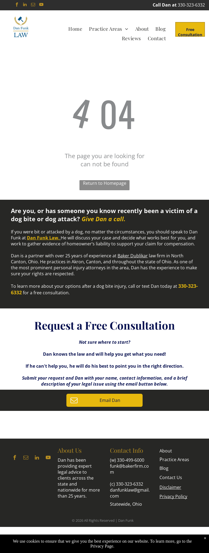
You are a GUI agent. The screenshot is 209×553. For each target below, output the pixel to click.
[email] (33, 5)
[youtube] (41, 5)
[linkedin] (25, 5)
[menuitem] (76, 28)
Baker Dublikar (133, 256)
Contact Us (170, 477)
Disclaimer (170, 487)
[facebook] (17, 5)
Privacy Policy (173, 496)
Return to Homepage (104, 183)
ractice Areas (174, 460)
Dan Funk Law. (43, 238)
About (165, 451)
